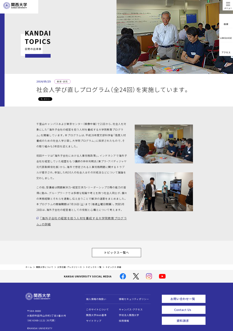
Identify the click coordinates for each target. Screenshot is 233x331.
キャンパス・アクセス (129, 307)
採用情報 (122, 318)
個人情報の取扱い (94, 296)
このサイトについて (95, 307)
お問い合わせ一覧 (187, 295)
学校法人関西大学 (127, 312)
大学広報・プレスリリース (69, 264)
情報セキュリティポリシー (132, 296)
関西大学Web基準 (94, 312)
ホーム (28, 264)
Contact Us (189, 305)
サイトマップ (92, 318)
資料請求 (190, 316)
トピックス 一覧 (94, 264)
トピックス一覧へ (120, 251)
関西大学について (44, 264)
